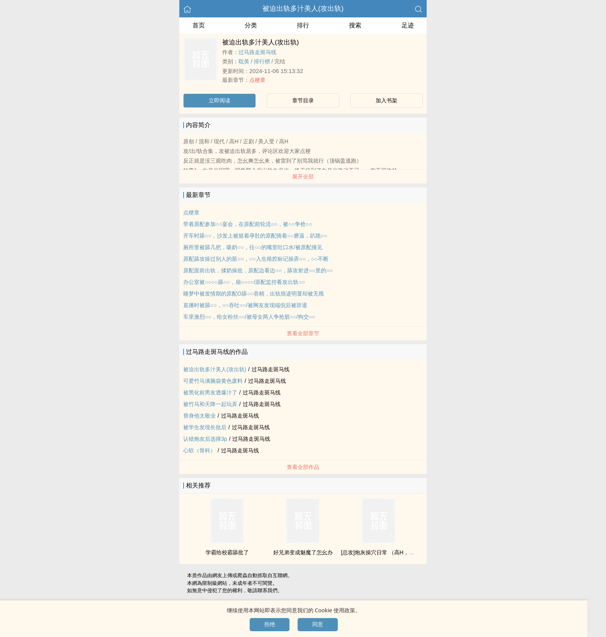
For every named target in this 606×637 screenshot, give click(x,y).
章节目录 (303, 100)
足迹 (408, 25)
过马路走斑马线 (257, 52)
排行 (303, 25)
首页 (198, 25)
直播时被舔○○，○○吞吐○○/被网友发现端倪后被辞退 (245, 305)
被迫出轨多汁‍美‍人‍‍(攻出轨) (303, 8)
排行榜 (262, 61)
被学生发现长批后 (204, 427)
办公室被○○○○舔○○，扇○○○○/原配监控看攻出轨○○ (244, 282)
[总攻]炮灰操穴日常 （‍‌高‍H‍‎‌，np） (380, 552)
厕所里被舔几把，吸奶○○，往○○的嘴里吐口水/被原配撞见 (252, 247)
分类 (251, 25)
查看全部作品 (303, 467)
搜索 (355, 25)
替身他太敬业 (199, 416)
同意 (317, 624)
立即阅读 (219, 100)
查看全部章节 (303, 333)
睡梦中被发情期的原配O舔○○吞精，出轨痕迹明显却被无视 (253, 293)
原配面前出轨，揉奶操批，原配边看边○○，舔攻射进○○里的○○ (258, 270)
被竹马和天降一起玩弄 (210, 404)
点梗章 (257, 80)
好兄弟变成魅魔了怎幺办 (303, 552)
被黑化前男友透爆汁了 (210, 392)
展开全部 (303, 176)
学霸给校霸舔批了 (227, 552)
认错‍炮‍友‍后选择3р (205, 439)
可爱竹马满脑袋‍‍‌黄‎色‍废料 (213, 381)
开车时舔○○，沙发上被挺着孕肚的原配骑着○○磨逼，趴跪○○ (255, 236)
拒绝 (269, 624)
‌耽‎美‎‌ (243, 61)
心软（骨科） (199, 450)
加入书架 (386, 100)
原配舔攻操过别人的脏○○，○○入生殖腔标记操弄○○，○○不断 (256, 259)
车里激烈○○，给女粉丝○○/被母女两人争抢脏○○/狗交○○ (249, 317)
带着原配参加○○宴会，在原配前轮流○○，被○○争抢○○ (247, 224)
